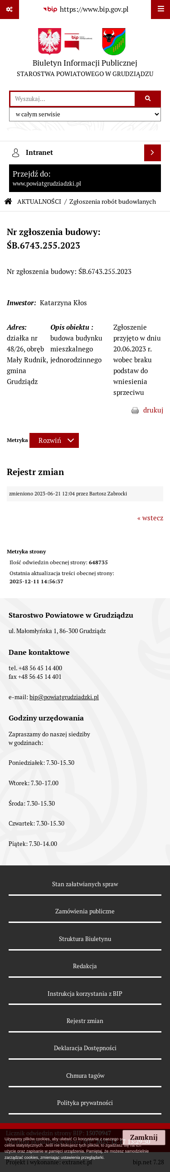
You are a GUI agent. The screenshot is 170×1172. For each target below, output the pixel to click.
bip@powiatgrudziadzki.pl (64, 697)
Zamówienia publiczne (85, 911)
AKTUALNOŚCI (39, 201)
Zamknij (144, 1137)
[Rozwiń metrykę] (54, 440)
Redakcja (85, 966)
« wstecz (150, 518)
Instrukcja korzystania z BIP (85, 994)
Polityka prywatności (85, 1103)
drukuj (153, 410)
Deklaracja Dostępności (85, 1048)
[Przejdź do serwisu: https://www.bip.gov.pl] (85, 9)
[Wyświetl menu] (160, 9)
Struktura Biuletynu (85, 939)
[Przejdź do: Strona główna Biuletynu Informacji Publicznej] (8, 202)
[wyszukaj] (72, 99)
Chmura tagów (85, 1076)
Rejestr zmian (85, 1021)
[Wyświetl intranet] (152, 153)
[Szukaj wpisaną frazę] (148, 99)
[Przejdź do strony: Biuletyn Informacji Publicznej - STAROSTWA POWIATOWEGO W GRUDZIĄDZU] (85, 55)
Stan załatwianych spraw (85, 884)
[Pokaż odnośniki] (9, 9)
